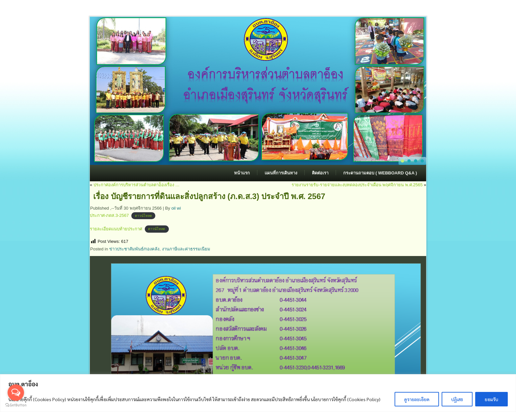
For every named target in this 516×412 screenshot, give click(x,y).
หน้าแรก (242, 172)
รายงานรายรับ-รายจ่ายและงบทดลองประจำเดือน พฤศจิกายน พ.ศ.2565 (357, 184)
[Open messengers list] (16, 392)
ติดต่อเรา (320, 172)
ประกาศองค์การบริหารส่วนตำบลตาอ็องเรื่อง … (136, 184)
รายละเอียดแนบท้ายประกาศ (116, 228)
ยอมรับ (491, 399)
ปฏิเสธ (457, 399)
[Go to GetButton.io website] (15, 405)
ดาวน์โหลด (143, 216)
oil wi (176, 208)
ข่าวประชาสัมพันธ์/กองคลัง (134, 248)
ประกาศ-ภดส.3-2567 (109, 215)
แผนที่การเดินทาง (281, 172)
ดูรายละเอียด (416, 399)
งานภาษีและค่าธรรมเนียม (186, 248)
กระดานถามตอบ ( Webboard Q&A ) (380, 172)
